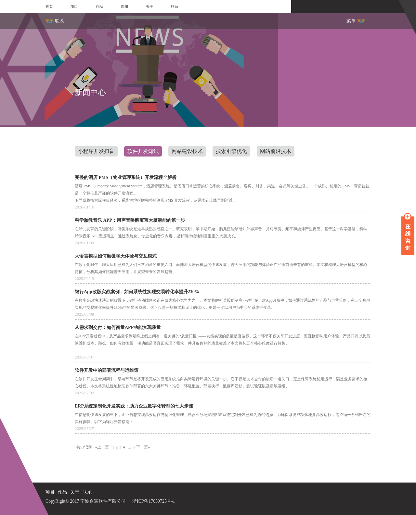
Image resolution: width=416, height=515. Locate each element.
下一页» (143, 447)
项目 (74, 6)
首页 (49, 6)
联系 (174, 6)
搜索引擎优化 (231, 151)
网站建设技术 (187, 151)
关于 (149, 6)
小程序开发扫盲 (96, 151)
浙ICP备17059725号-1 (153, 501)
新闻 (124, 6)
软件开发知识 (143, 151)
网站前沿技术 (275, 151)
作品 (99, 6)
